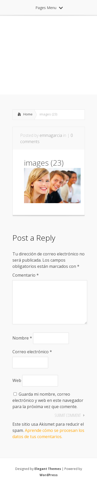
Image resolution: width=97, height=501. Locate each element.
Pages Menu (49, 7)
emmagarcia (51, 135)
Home (28, 114)
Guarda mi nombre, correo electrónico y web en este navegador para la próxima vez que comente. (47, 409)
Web (16, 389)
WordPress (49, 483)
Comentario (25, 275)
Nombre (22, 346)
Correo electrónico (32, 360)
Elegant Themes (47, 477)
